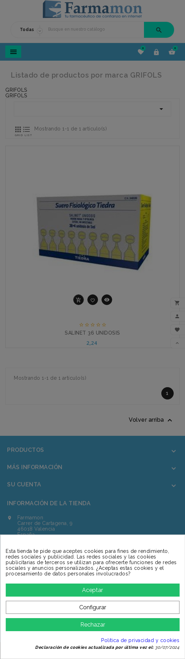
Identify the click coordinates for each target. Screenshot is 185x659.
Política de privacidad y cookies (140, 640)
